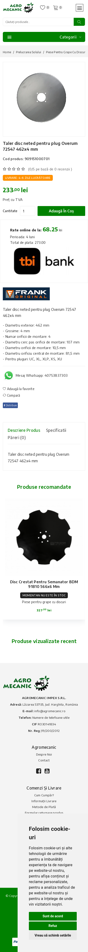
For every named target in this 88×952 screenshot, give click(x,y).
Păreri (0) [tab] (17, 437)
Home (7, 52)
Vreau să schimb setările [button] (52, 935)
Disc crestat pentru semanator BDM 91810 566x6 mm (44, 584)
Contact (44, 760)
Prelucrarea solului (28, 52)
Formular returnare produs (44, 813)
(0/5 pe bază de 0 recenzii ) (50, 169)
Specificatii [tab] (56, 430)
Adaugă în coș (61, 211)
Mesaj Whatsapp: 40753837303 (42, 375)
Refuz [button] (53, 926)
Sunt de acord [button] (52, 916)
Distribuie (10, 405)
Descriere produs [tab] (24, 430)
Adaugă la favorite (18, 389)
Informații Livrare (43, 801)
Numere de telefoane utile (51, 717)
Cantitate (10, 211)
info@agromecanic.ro (49, 711)
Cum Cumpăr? (44, 795)
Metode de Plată (44, 807)
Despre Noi (44, 754)
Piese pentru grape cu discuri (66, 52)
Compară (11, 395)
